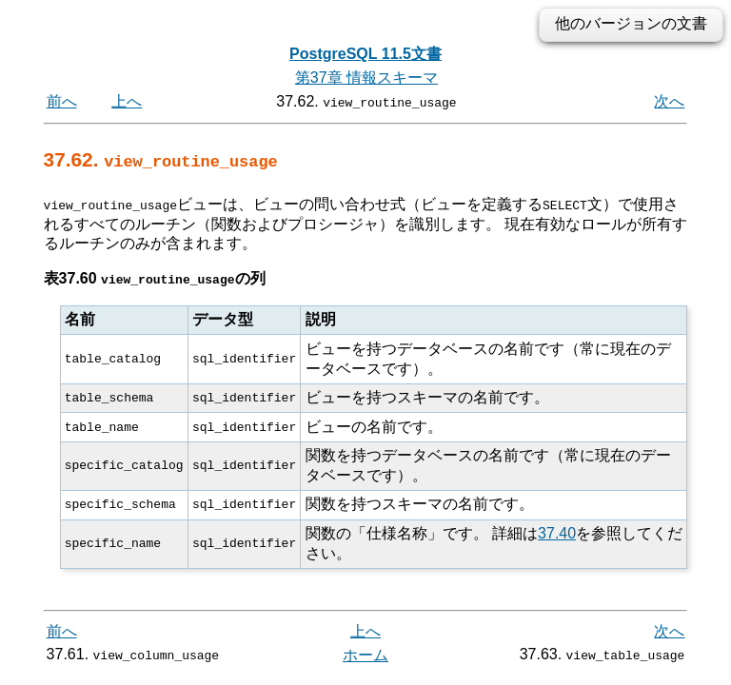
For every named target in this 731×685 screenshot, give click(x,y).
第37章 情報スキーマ (366, 77)
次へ (669, 101)
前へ (62, 101)
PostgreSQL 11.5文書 (365, 54)
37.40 (557, 533)
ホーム (365, 655)
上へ (126, 101)
